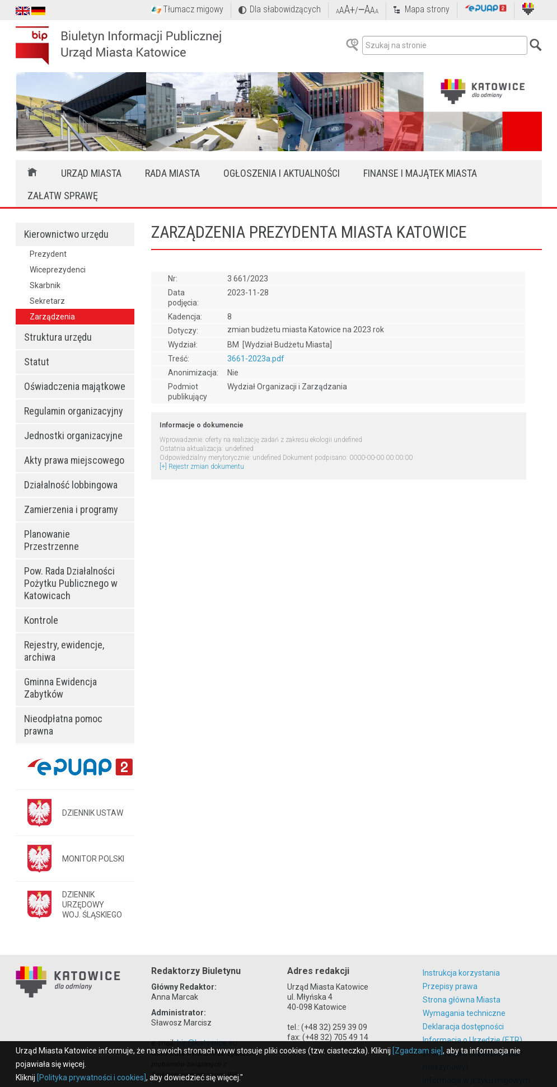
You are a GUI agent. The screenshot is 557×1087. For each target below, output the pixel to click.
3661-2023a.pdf (255, 358)
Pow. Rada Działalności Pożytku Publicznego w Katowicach (71, 583)
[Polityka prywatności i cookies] (91, 1077)
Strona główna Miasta (461, 999)
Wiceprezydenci (58, 269)
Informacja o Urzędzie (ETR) (472, 1040)
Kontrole (41, 620)
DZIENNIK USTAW (92, 812)
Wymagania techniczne (464, 1013)
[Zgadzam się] (417, 1050)
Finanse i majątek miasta (420, 173)
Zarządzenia (52, 316)
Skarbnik (45, 285)
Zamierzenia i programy (71, 509)
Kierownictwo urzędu (66, 234)
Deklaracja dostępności (463, 1026)
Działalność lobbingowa (71, 485)
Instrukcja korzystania (461, 972)
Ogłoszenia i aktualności (281, 173)
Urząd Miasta (91, 173)
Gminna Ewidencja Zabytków (60, 688)
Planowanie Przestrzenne (51, 540)
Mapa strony (427, 9)
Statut (36, 362)
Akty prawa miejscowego (74, 460)
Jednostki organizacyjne (73, 435)
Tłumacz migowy (193, 9)
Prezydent (48, 254)
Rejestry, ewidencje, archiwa (64, 651)
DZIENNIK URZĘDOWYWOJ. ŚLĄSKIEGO (92, 904)
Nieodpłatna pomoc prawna (63, 725)
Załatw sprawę (62, 195)
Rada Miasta (172, 173)
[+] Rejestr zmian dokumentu (202, 466)
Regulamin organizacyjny (73, 411)
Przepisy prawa (450, 986)
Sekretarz (47, 301)
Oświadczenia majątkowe (74, 386)
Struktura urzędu (58, 337)
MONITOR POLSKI (93, 858)
